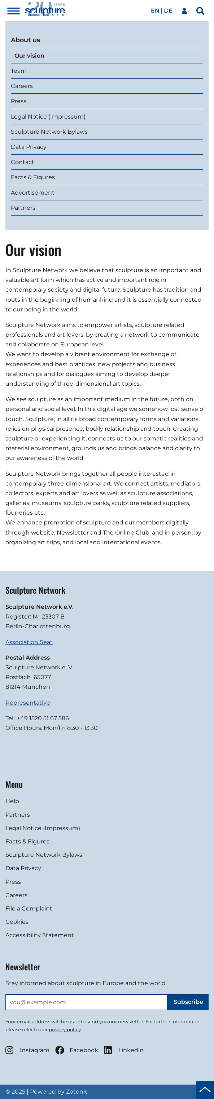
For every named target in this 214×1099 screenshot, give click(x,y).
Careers (22, 86)
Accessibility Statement (39, 935)
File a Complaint (28, 908)
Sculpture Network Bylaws (49, 131)
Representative (27, 702)
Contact (22, 162)
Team (19, 70)
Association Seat (29, 642)
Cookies (17, 921)
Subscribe (188, 1001)
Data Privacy (29, 146)
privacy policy (65, 1029)
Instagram (27, 1050)
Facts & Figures (33, 177)
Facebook (76, 1050)
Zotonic (77, 1091)
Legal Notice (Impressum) (48, 116)
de (168, 10)
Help (12, 801)
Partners (23, 207)
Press (18, 101)
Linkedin (124, 1050)
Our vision (29, 55)
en (155, 10)
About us (25, 40)
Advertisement (32, 192)
